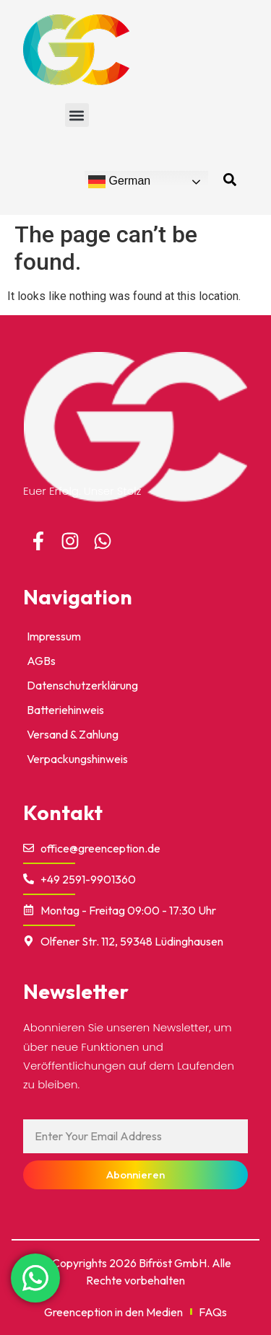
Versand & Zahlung (73, 734)
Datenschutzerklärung (82, 685)
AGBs (41, 660)
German (119, 181)
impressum (54, 636)
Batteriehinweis (65, 709)
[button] (77, 115)
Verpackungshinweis (77, 759)
